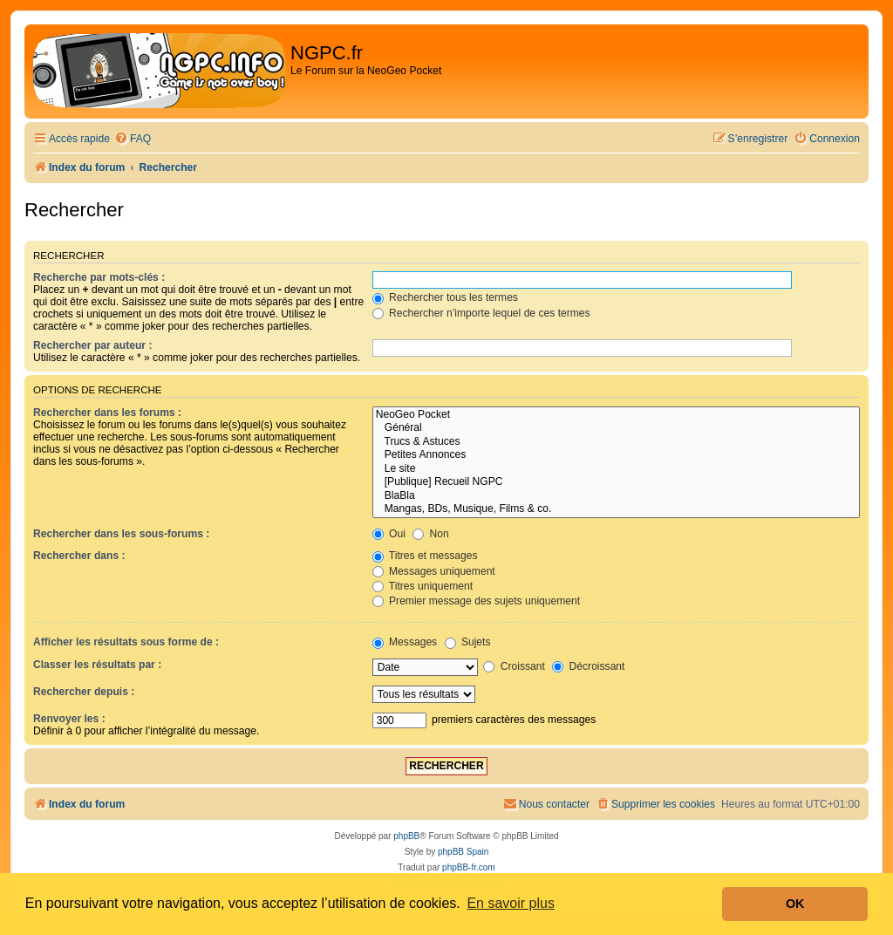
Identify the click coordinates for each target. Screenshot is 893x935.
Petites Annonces (616, 455)
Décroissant (588, 666)
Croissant (513, 666)
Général (616, 428)
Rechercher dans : (79, 555)
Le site (616, 469)
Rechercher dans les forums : (107, 412)
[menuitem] (132, 139)
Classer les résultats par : (97, 665)
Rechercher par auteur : (92, 345)
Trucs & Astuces (616, 442)
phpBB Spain (463, 852)
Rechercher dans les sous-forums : (121, 534)
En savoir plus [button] (511, 903)
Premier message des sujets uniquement (476, 601)
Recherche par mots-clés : (99, 277)
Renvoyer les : (69, 719)
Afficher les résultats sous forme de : (126, 642)
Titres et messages (425, 555)
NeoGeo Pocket (616, 415)
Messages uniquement (433, 571)
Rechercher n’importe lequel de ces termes (481, 313)
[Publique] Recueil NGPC (616, 482)
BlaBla (616, 496)
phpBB (406, 836)
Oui (389, 534)
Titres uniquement (423, 586)
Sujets (468, 642)
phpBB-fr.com (468, 867)
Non (430, 534)
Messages (404, 642)
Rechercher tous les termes (445, 297)
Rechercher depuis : (83, 692)
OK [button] (795, 904)
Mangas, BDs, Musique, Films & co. (616, 509)
